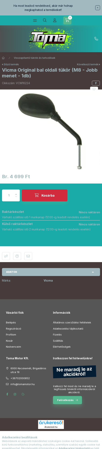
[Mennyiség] (8, 195)
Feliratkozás (65, 400)
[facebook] (96, 83)
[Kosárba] (44, 195)
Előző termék (11, 64)
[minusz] (16, 198)
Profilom (11, 334)
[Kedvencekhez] (94, 89)
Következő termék (88, 64)
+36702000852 (96, 39)
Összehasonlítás (6, 256)
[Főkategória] (3, 58)
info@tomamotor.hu (23, 384)
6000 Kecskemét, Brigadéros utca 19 (28, 370)
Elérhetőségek (62, 346)
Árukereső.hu (50, 427)
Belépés (11, 322)
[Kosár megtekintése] (67, 20)
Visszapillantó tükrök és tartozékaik (34, 57)
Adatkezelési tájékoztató (68, 328)
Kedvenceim (13, 346)
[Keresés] (45, 20)
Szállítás (58, 340)
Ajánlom (28, 256)
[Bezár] (97, 7)
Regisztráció (13, 328)
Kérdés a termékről (17, 256)
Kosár (9, 340)
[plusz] (16, 192)
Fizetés (57, 334)
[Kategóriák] (35, 20)
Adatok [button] (11, 271)
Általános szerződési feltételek (72, 322)
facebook (7, 394)
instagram (15, 394)
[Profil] (55, 20)
